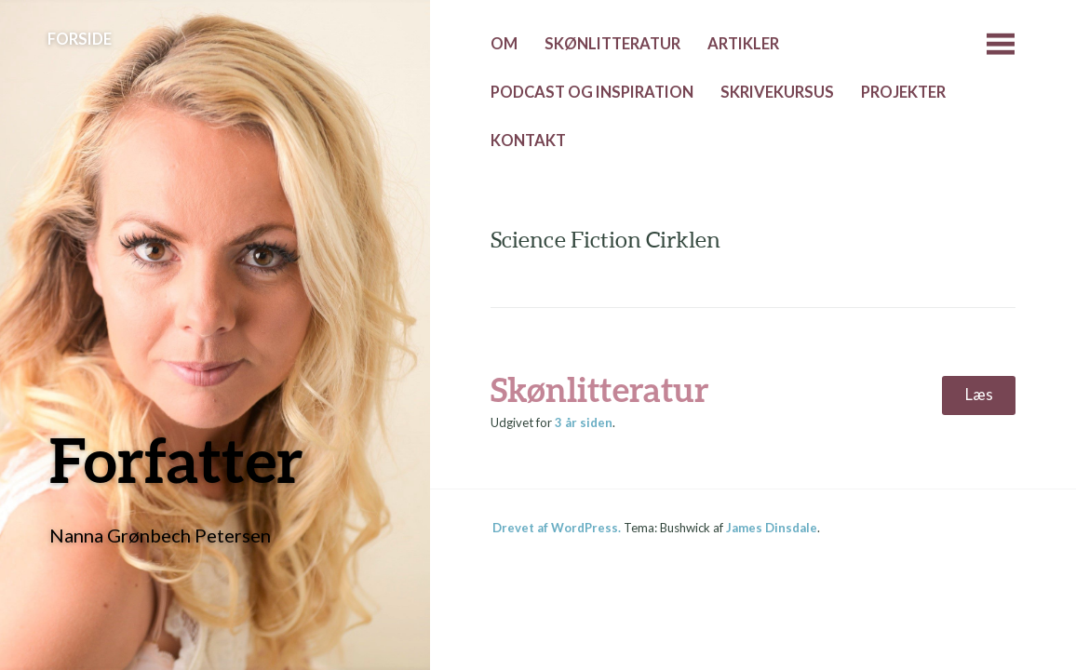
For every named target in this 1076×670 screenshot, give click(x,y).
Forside (79, 39)
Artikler (743, 43)
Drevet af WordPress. (556, 527)
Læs (979, 394)
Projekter (903, 92)
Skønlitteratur (612, 43)
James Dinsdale (771, 527)
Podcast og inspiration (592, 92)
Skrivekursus (777, 92)
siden (583, 422)
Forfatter (176, 459)
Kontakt (528, 140)
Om (504, 43)
